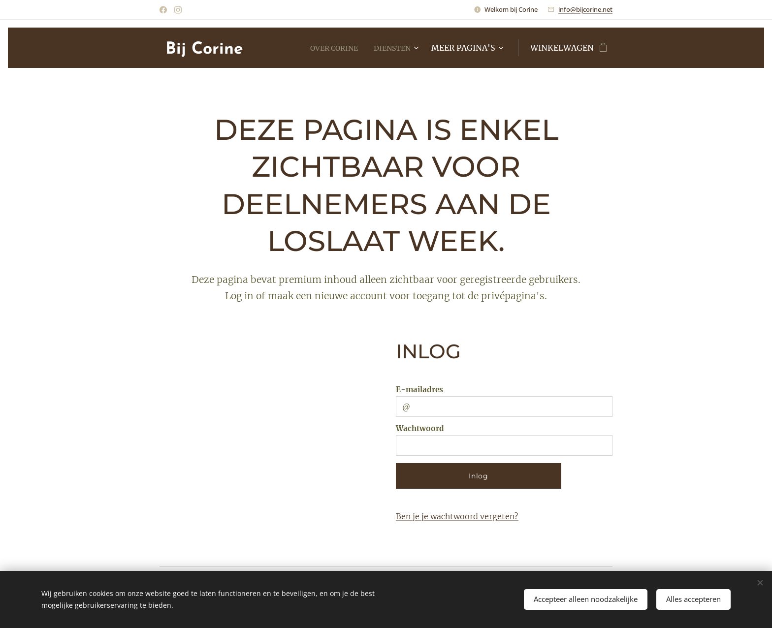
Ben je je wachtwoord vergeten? (457, 516)
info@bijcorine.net (585, 9)
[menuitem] (328, 47)
